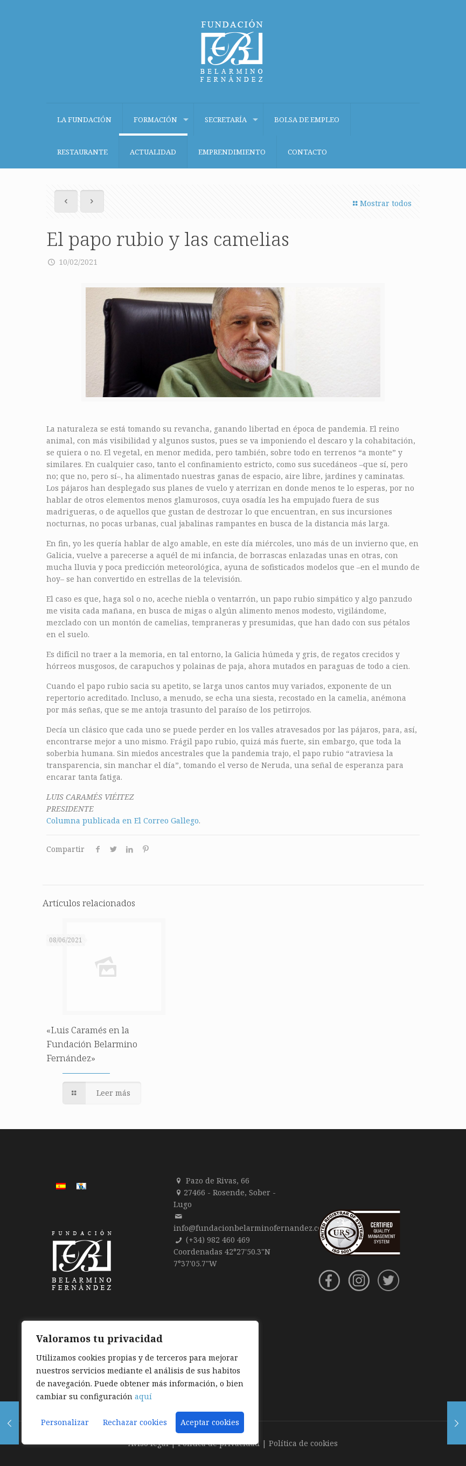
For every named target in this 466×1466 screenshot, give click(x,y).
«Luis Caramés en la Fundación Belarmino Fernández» (91, 1044)
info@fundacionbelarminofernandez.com (251, 1228)
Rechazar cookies (135, 1422)
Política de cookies (303, 1443)
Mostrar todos (381, 203)
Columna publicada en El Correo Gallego (122, 820)
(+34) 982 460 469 (218, 1240)
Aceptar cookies (209, 1422)
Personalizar (65, 1422)
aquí (143, 1396)
